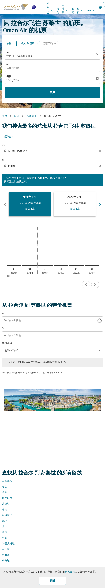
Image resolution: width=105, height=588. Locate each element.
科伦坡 (6, 560)
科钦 (4, 538)
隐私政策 (70, 572)
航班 (16, 116)
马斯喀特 (7, 481)
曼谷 (4, 487)
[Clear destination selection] (100, 166)
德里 (4, 521)
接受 (52, 580)
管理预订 (66, 11)
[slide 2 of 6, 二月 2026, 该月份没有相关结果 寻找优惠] (75, 204)
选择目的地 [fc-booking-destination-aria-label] (12, 68)
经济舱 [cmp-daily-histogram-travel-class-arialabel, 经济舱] (7, 136)
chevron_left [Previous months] (5, 204)
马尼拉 (6, 549)
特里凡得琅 (8, 543)
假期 (73, 11)
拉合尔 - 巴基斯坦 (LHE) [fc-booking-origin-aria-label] (19, 56)
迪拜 (4, 532)
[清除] (97, 54)
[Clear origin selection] (100, 151)
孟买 (4, 492)
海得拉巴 (7, 515)
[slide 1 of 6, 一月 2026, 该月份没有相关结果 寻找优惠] (30, 204)
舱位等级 (7, 343)
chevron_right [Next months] (100, 204)
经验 (81, 11)
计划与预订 (51, 11)
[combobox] (53, 151)
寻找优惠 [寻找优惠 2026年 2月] (75, 209)
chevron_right (95, 284)
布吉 (4, 509)
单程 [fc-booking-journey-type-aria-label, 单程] (8, 43)
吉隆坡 (6, 504)
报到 (58, 11)
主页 (4, 116)
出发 (8, 76)
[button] (29, 43)
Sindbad (90, 10)
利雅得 (6, 555)
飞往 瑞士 (31, 116)
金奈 (4, 526)
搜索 (52, 92)
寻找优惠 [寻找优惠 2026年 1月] (30, 209)
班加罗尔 (7, 498)
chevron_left (86, 284)
